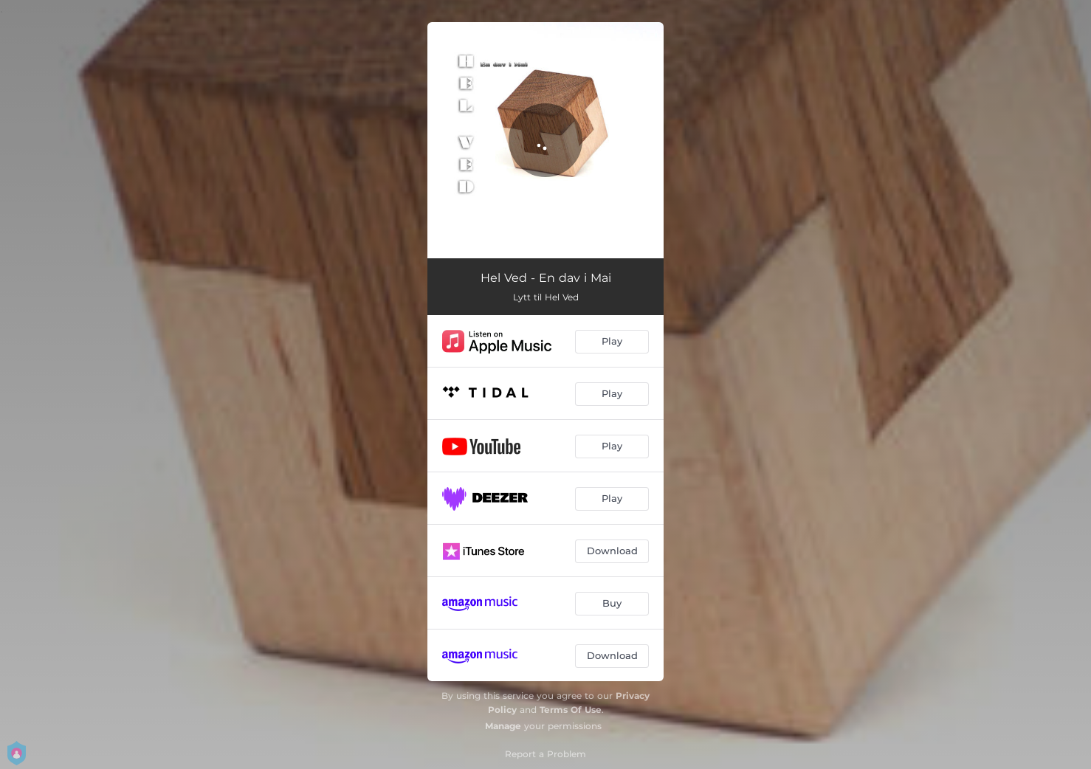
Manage (503, 725)
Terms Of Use (571, 709)
